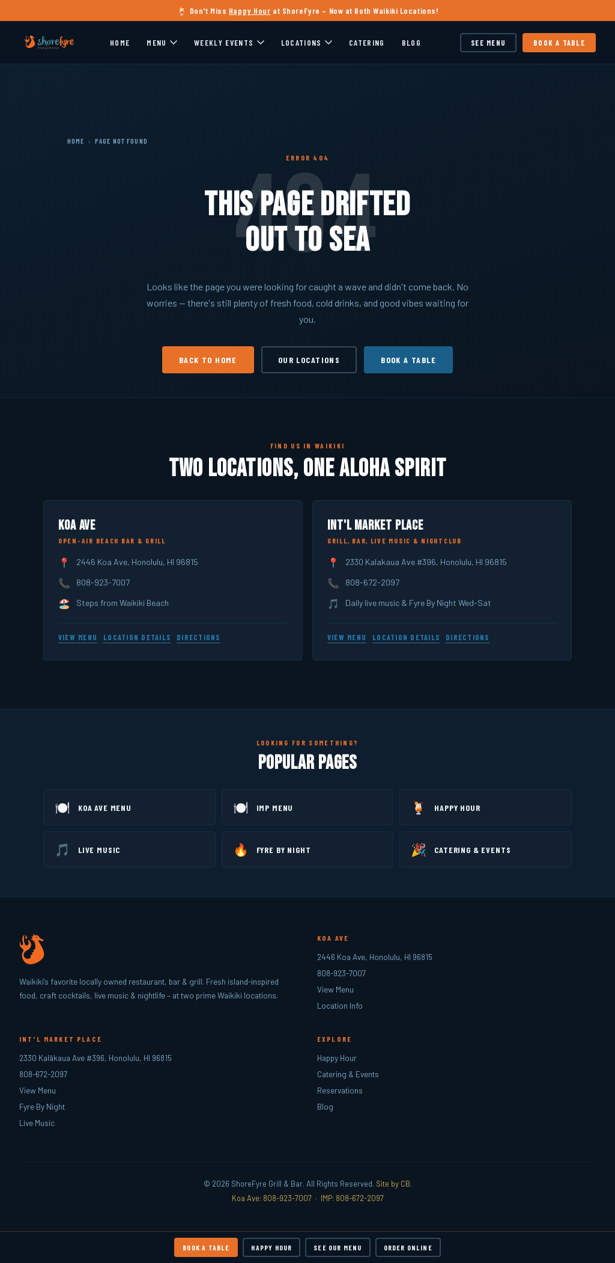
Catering (367, 42)
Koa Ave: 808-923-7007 (272, 1198)
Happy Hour (250, 10)
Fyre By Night (272, 849)
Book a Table (559, 42)
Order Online (408, 1247)
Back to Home (208, 360)
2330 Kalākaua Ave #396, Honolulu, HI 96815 (95, 1058)
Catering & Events (460, 849)
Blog (411, 42)
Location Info (340, 1005)
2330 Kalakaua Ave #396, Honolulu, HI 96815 (426, 562)
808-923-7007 (103, 582)
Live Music (87, 849)
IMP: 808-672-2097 (352, 1198)
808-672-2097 (372, 582)
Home (120, 42)
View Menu (77, 637)
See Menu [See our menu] (488, 42)
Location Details (137, 637)
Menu (162, 42)
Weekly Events (229, 42)
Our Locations (309, 360)
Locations (306, 42)
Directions (198, 637)
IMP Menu (263, 807)
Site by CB (393, 1183)
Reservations (340, 1090)
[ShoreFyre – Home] (49, 43)
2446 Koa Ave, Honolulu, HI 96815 (137, 562)
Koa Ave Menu (93, 807)
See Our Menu (338, 1247)
